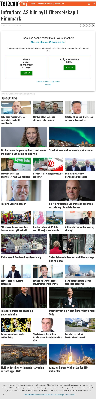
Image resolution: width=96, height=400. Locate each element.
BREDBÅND (59, 4)
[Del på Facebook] (81, 25)
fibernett (18, 94)
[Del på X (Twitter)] (84, 25)
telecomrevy (28, 94)
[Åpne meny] (89, 4)
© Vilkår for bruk (69, 395)
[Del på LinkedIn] (87, 25)
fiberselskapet (7, 94)
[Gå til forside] (14, 3)
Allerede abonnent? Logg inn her (48, 42)
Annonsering (58, 395)
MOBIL (33, 4)
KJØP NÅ (26, 73)
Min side (48, 85)
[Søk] (93, 3)
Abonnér (41, 395)
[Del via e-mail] (90, 25)
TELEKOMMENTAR (45, 4)
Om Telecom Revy (31, 395)
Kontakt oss (49, 395)
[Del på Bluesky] (93, 25)
